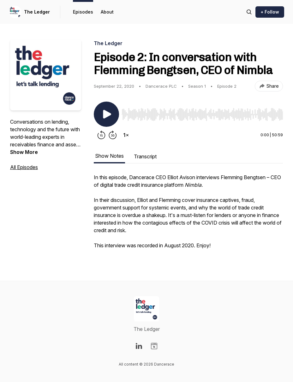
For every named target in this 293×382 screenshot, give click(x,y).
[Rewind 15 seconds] (101, 135)
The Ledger (37, 12)
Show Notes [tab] (109, 156)
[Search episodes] (249, 12)
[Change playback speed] (126, 135)
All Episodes (24, 167)
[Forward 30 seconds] (112, 135)
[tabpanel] (188, 214)
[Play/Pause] (106, 114)
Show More (24, 152)
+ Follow (269, 12)
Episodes (83, 12)
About (107, 12)
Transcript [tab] (145, 156)
